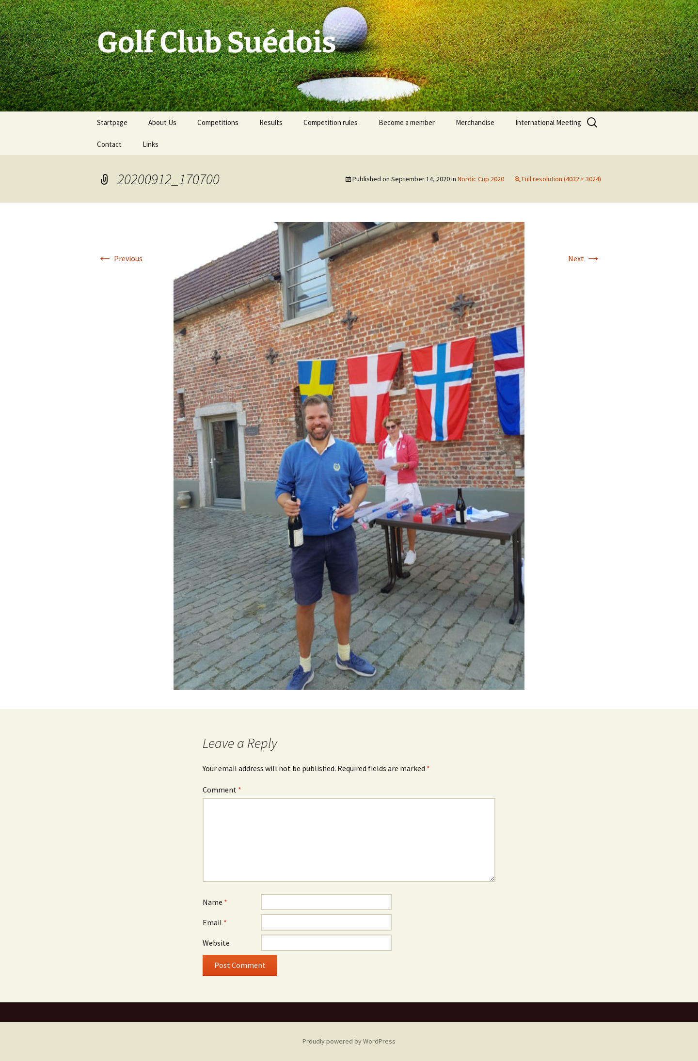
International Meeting (548, 122)
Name (215, 902)
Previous (120, 258)
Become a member (407, 122)
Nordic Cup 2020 (481, 178)
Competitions (217, 122)
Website (216, 943)
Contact (109, 144)
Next (584, 258)
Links (151, 144)
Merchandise (475, 122)
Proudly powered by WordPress (349, 1041)
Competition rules (330, 122)
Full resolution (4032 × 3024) (561, 178)
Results (271, 122)
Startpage (112, 122)
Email (215, 922)
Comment (222, 789)
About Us (162, 122)
